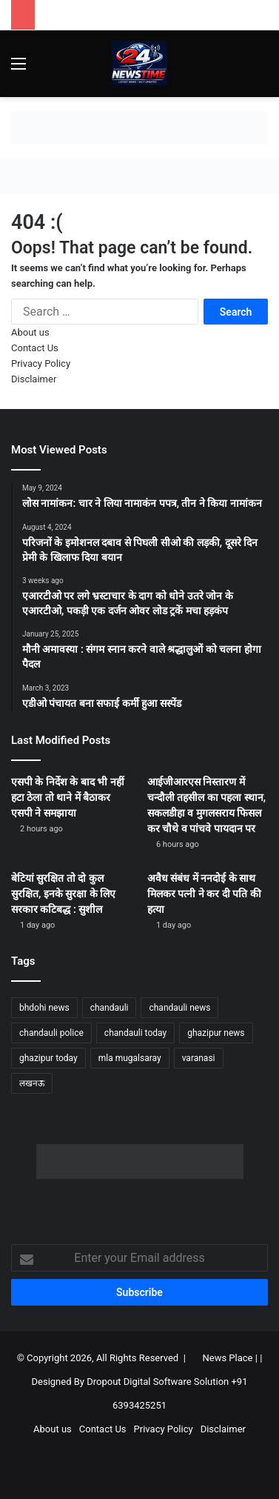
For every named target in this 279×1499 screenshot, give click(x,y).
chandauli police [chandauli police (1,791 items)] (51, 1033)
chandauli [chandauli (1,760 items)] (109, 1008)
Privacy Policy (40, 363)
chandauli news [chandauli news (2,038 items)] (179, 1008)
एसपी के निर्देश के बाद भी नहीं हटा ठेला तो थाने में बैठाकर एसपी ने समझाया (67, 797)
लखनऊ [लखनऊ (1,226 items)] (31, 1083)
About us (30, 332)
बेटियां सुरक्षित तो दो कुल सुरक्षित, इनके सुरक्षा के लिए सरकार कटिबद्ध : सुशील (63, 893)
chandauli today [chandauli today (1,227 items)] (135, 1033)
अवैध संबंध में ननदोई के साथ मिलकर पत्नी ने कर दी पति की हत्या (204, 893)
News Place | (230, 1357)
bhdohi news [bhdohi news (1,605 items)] (44, 1008)
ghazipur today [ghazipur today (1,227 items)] (48, 1058)
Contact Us (34, 347)
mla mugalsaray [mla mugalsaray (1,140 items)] (129, 1058)
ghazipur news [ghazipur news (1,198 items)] (215, 1033)
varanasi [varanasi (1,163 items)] (198, 1058)
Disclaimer (33, 379)
